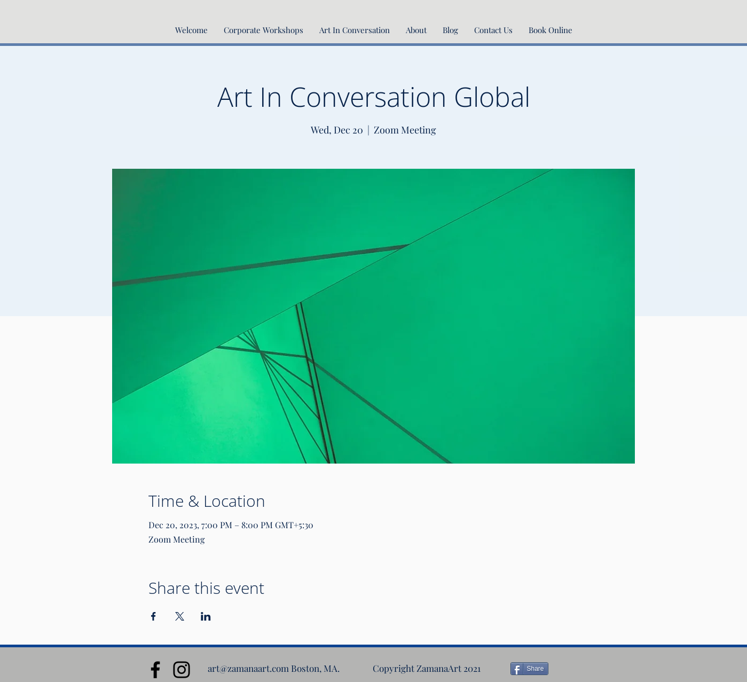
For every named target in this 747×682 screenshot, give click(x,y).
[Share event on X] (180, 616)
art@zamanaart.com (248, 668)
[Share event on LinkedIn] (206, 616)
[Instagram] (181, 670)
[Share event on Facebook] (153, 616)
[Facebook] (155, 670)
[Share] (529, 668)
